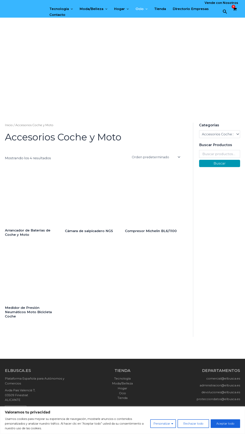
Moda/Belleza (93, 9)
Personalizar (161, 423)
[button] (225, 12)
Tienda (160, 9)
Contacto (57, 15)
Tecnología (61, 9)
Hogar (121, 9)
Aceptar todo (225, 423)
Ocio (142, 9)
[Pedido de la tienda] (155, 157)
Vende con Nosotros (221, 3)
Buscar (220, 163)
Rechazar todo (193, 423)
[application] (71, 9)
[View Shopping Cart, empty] (234, 11)
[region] (122, 420)
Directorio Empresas (191, 9)
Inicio (9, 125)
